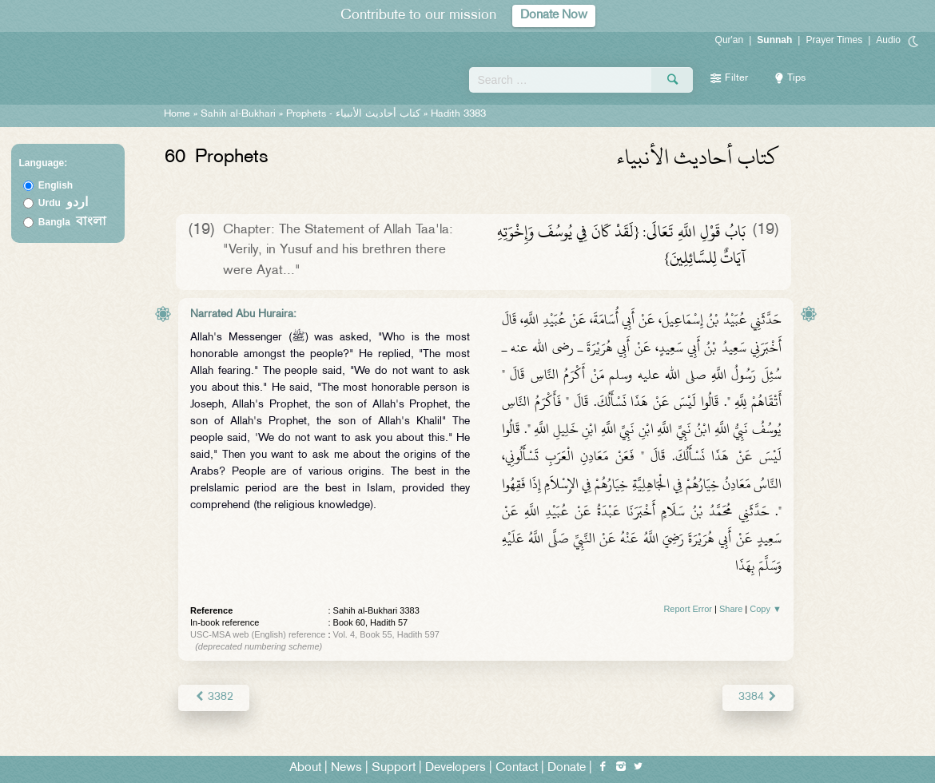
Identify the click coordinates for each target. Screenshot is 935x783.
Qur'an (729, 40)
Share (730, 609)
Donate (566, 768)
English (55, 185)
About (305, 768)
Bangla (72, 222)
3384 (758, 697)
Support (394, 768)
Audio (888, 40)
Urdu (63, 203)
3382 (213, 697)
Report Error (687, 609)
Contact (516, 768)
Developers (455, 768)
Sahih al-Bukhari (238, 114)
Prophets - (355, 114)
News (346, 768)
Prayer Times (834, 40)
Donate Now (553, 16)
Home (177, 114)
